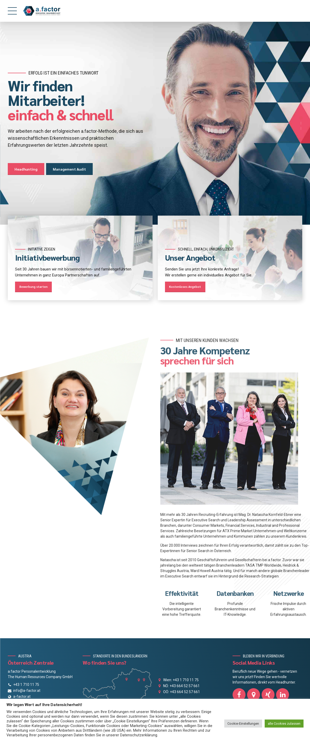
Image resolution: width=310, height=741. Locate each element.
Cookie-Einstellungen (243, 723)
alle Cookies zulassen (284, 723)
